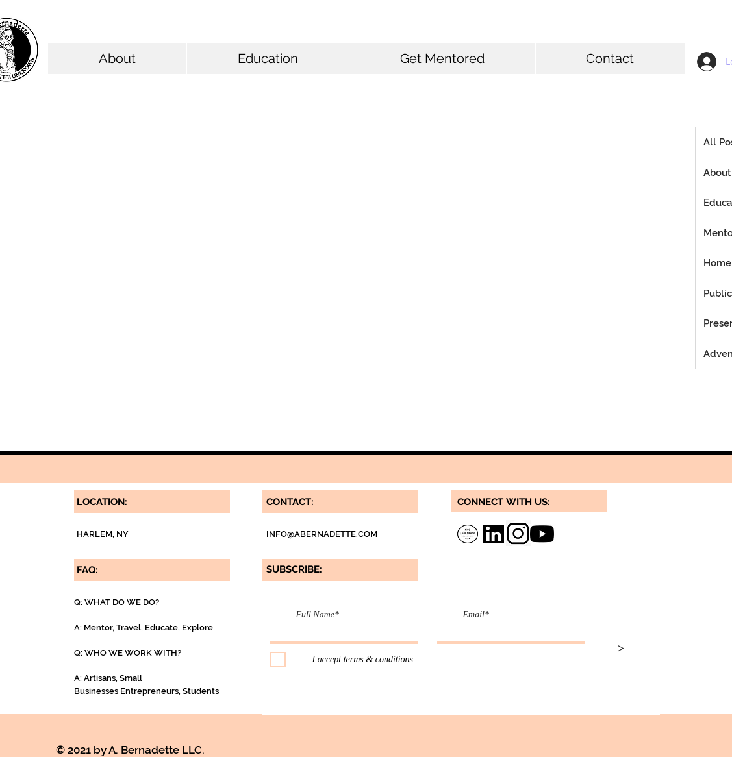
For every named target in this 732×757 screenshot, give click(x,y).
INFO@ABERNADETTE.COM (321, 534)
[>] (620, 649)
